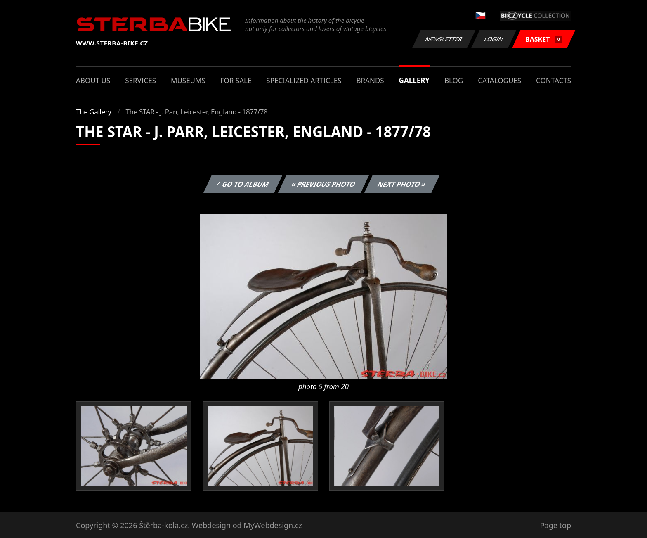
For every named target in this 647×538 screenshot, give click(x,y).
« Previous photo (323, 184)
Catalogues (499, 80)
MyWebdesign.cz (272, 525)
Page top (555, 525)
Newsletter (443, 39)
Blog (453, 80)
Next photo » (402, 184)
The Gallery (93, 111)
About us (93, 80)
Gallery (414, 80)
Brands (370, 80)
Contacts (553, 80)
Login (494, 39)
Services (140, 80)
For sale (236, 80)
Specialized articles (303, 80)
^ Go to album (243, 184)
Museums (188, 80)
